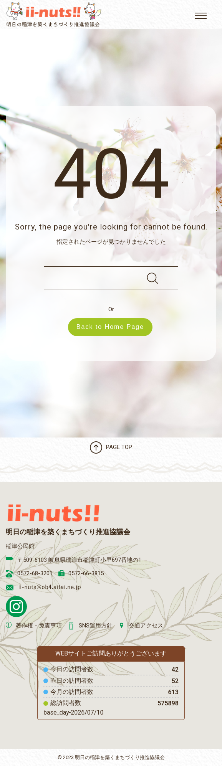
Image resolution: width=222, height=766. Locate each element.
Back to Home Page (114, 327)
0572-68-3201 (35, 573)
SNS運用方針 (96, 625)
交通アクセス (146, 625)
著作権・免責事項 (39, 625)
